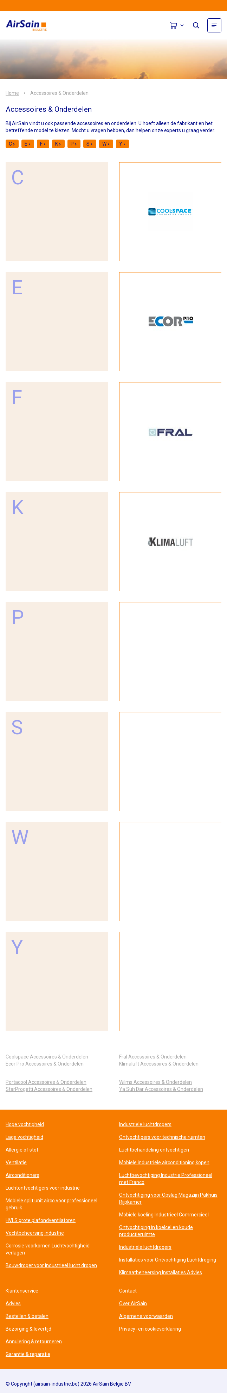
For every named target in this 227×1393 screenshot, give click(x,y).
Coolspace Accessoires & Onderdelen (47, 1057)
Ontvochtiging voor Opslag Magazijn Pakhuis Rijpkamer (168, 1198)
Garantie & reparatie (28, 1354)
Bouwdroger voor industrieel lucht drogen (51, 1265)
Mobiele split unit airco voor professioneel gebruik (51, 1204)
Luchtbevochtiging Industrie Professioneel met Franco (165, 1178)
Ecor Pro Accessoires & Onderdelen (45, 1064)
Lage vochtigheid (24, 1137)
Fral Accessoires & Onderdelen (153, 1057)
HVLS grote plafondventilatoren (41, 1220)
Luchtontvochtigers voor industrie (43, 1188)
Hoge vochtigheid (25, 1124)
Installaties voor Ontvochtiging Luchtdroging (167, 1260)
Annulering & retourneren (34, 1341)
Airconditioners (22, 1175)
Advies (13, 1303)
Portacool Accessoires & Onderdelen (46, 1082)
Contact (128, 1291)
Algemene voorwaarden (146, 1316)
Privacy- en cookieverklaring (150, 1329)
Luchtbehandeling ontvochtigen (154, 1150)
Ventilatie (16, 1162)
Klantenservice (22, 1291)
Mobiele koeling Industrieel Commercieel (164, 1214)
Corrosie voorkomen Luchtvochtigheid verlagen (48, 1249)
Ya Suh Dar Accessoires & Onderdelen (161, 1089)
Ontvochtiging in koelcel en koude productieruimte (156, 1231)
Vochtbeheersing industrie (35, 1233)
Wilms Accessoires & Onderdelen (155, 1082)
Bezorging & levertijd (28, 1329)
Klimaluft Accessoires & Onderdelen (159, 1064)
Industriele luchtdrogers (145, 1124)
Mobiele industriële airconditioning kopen (164, 1162)
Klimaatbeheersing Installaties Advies (160, 1272)
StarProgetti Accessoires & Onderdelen (49, 1089)
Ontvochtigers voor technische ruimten (162, 1137)
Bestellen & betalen (27, 1316)
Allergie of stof (22, 1150)
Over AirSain (133, 1303)
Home (12, 93)
